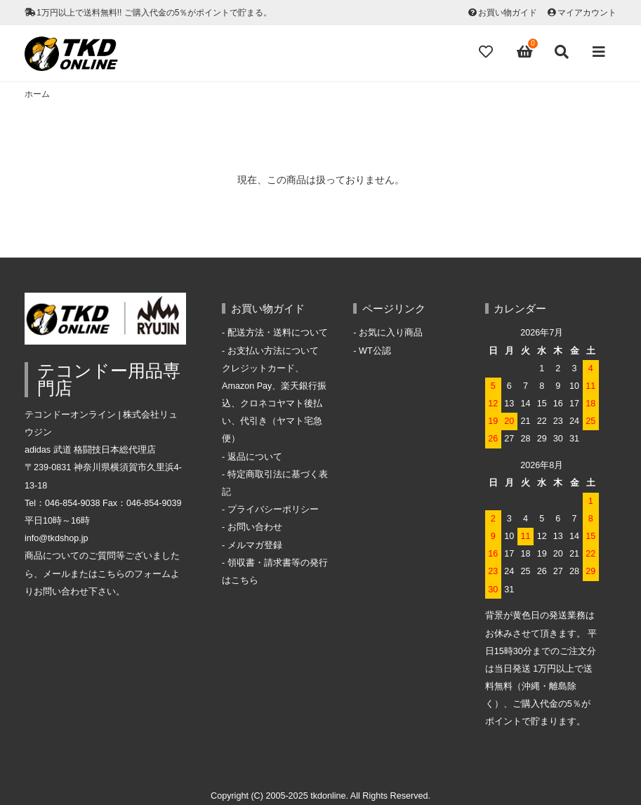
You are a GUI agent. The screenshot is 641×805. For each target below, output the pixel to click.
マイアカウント (586, 13)
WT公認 (375, 351)
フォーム (152, 574)
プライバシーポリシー (273, 509)
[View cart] (525, 52)
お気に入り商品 (391, 333)
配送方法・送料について (277, 333)
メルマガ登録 (254, 545)
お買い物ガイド (507, 13)
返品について (254, 457)
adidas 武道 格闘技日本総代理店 (90, 450)
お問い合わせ (254, 527)
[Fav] (487, 52)
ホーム (37, 94)
